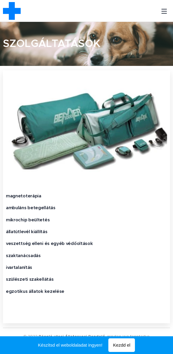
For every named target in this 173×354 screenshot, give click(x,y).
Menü (164, 11)
